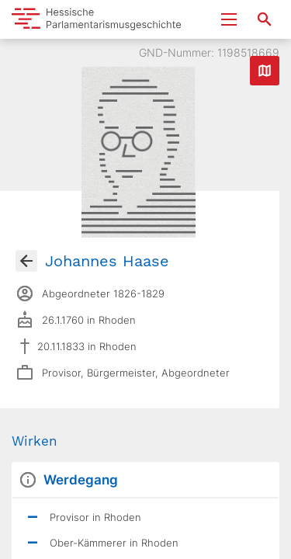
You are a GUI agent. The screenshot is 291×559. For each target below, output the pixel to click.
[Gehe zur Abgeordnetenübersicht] (26, 261)
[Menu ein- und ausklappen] (229, 19)
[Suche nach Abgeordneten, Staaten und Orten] (264, 19)
